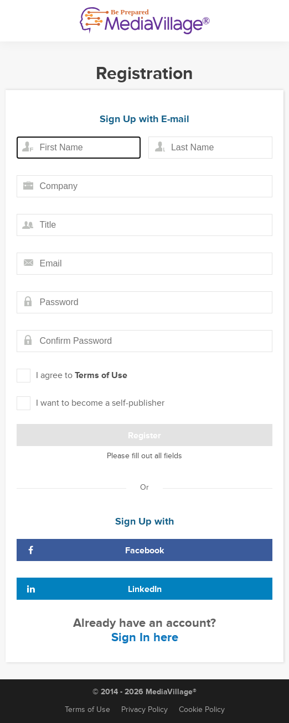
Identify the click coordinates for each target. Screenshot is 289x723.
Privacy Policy (144, 709)
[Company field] (144, 186)
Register (144, 435)
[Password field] (144, 302)
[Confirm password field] (144, 341)
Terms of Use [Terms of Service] (87, 709)
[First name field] (79, 148)
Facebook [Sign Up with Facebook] (95, 550)
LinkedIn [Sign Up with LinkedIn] (93, 589)
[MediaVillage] (145, 20)
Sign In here (144, 637)
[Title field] (144, 225)
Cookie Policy (202, 709)
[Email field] (144, 264)
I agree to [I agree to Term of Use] (72, 376)
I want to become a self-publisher (90, 403)
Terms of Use (101, 375)
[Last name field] (210, 148)
